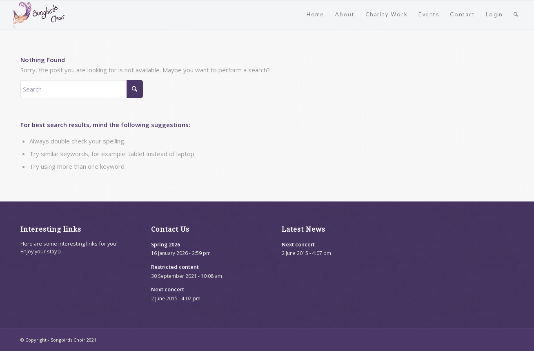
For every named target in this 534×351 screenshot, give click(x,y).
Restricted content (175, 267)
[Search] (515, 14)
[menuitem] (315, 14)
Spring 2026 (165, 244)
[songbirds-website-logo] (40, 14)
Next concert (167, 289)
